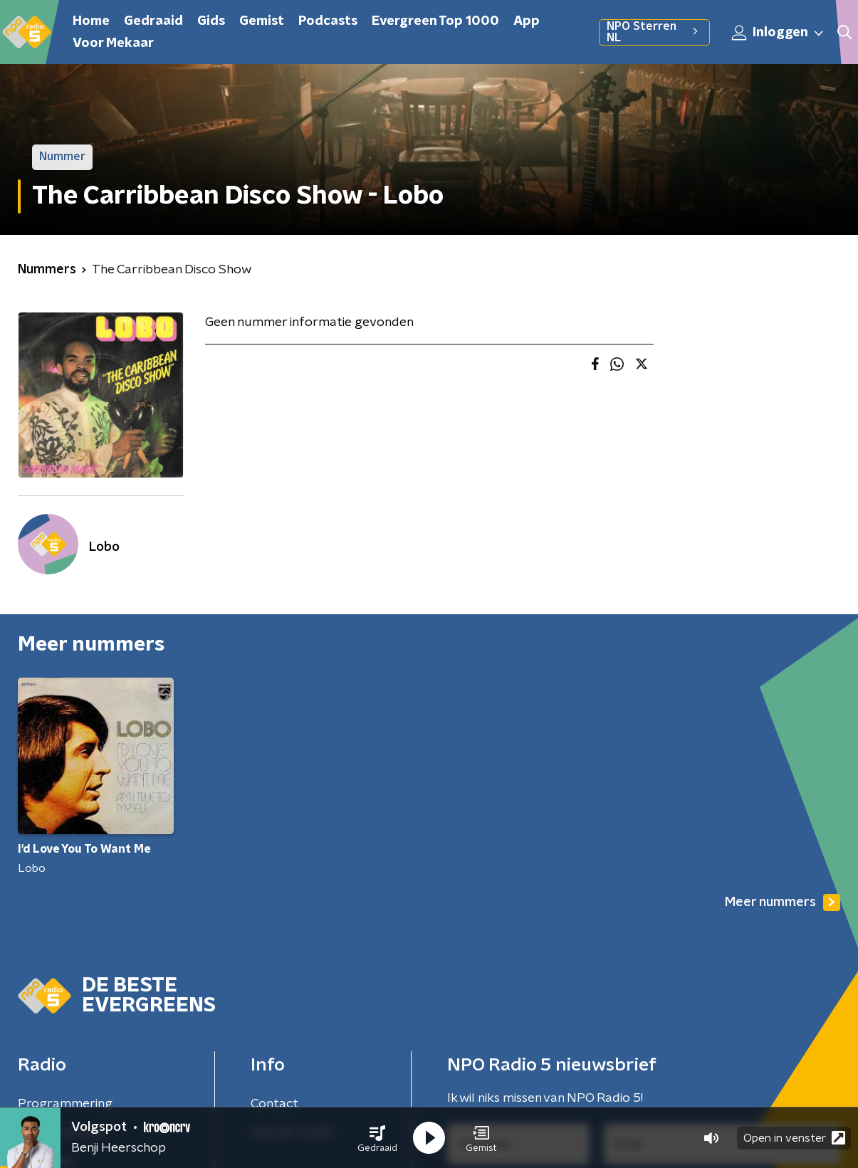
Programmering (65, 1104)
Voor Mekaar (113, 43)
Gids (211, 21)
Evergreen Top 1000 (435, 21)
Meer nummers (782, 902)
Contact (274, 1104)
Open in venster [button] (794, 1138)
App (526, 21)
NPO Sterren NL (654, 32)
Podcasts (327, 21)
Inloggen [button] (778, 33)
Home (91, 21)
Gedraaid (153, 21)
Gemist (261, 21)
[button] (377, 1138)
